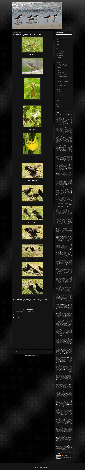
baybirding (65, 455)
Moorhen (66, 307)
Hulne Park (63, 259)
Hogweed (61, 254)
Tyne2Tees (18, 4)
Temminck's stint (69, 409)
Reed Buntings (65, 356)
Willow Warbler (60, 440)
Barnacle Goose (67, 129)
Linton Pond (64, 286)
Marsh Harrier (69, 300)
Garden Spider (58, 221)
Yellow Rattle (64, 446)
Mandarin (59, 299)
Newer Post (15, 351)
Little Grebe (68, 287)
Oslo (70, 322)
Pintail (67, 335)
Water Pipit (60, 423)
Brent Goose (68, 152)
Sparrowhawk (68, 394)
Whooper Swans (68, 436)
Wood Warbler (68, 442)
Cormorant (58, 189)
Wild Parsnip (65, 439)
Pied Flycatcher (66, 331)
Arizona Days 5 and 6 (59, 122)
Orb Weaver (68, 321)
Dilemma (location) (62, 85)
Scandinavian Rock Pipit (61, 375)
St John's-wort (68, 401)
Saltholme (61, 371)
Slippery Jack (58, 387)
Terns (63, 410)
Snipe (57, 391)
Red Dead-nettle (68, 344)
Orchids (61, 322)
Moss (63, 308)
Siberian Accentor (60, 384)
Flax (56, 215)
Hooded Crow (58, 255)
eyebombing (58, 212)
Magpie (57, 297)
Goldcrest (62, 226)
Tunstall (57, 415)
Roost (61, 362)
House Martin (65, 256)
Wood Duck (69, 441)
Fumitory (57, 219)
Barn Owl (59, 129)
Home (32, 351)
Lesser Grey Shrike (67, 278)
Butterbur (69, 159)
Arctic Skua (59, 120)
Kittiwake (70, 268)
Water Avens (70, 422)
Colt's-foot (60, 173)
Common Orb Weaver (60, 181)
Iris (66, 262)
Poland (62, 338)
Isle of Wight (70, 263)
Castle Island (65, 164)
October (60, 53)
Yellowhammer (63, 449)
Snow (61, 391)
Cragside (57, 191)
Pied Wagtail (63, 332)
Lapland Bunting (59, 271)
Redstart (57, 354)
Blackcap (63, 145)
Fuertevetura (64, 218)
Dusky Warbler (60, 203)
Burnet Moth (63, 159)
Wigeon (61, 438)
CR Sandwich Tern (63, 190)
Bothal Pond (68, 151)
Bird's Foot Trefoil (59, 137)
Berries (63, 136)
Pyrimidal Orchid (58, 341)
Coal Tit (69, 169)
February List (64, 212)
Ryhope (67, 370)
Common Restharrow (62, 182)
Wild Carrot (67, 438)
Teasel (63, 409)
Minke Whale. (62, 306)
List (68, 286)
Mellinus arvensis (60, 305)
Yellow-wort (58, 449)
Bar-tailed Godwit (60, 128)
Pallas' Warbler (68, 325)
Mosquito (58, 308)
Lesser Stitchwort (65, 280)
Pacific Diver (65, 324)
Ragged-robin (62, 342)
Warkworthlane (67, 421)
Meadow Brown (68, 303)
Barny (59, 67)
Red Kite (57, 345)
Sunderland (68, 405)
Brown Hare (65, 156)
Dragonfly (58, 200)
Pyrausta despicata (67, 340)
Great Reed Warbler (60, 235)
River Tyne (58, 360)
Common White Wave (67, 185)
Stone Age (59, 404)
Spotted (59, 70)
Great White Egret (68, 236)
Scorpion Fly (63, 376)
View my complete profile (67, 457)
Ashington (65, 123)
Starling (62, 402)
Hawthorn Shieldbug (68, 251)
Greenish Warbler (67, 241)
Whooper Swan (60, 436)
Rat (71, 342)
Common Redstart (68, 181)
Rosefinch (62, 365)
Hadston (63, 248)
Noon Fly (67, 315)
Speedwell (66, 395)
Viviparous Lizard (60, 419)
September (60, 55)
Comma (57, 174)
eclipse (64, 208)
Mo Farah (57, 307)
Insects (57, 262)
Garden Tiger (65, 221)
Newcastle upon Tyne (65, 314)
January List (68, 265)
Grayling (63, 231)
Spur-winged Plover (59, 401)
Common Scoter (64, 183)
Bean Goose (59, 131)
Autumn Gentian (60, 124)
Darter (58, 198)
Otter (61, 323)
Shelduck (69, 379)
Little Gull (58, 288)
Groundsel (69, 247)
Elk (67, 209)
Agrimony (69, 115)
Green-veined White (64, 239)
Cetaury (61, 165)
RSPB (61, 367)
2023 (58, 42)
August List (70, 123)
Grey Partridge (60, 244)
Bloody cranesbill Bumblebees (61, 146)
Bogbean (60, 149)
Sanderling (64, 372)
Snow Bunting (67, 391)
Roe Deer (70, 361)
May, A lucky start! (62, 87)
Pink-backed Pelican (67, 334)
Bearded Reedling (67, 131)
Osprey (57, 323)
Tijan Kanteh (63, 412)
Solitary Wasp (65, 392)
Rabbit (57, 342)
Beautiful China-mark (67, 132)
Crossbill (63, 192)
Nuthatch (57, 320)
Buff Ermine (59, 158)
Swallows (69, 406)
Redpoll (61, 353)
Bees (60, 136)
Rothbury (64, 366)
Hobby (57, 254)
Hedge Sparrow (63, 252)
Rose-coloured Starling (68, 362)
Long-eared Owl (67, 291)
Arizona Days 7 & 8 (68, 122)
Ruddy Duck (65, 368)
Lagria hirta (69, 270)
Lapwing (65, 271)
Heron (58, 253)
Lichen (67, 282)
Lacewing (62, 269)
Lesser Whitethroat (60, 282)
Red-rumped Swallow (61, 352)
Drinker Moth (63, 200)
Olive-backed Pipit (68, 320)
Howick (57, 259)
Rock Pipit (64, 361)
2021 (58, 46)
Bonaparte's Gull (64, 150)
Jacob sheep (58, 265)
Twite (57, 416)
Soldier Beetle (58, 392)
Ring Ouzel (61, 358)
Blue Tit (57, 147)
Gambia (70, 219)
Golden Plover (58, 227)
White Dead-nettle (67, 428)
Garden (69, 220)
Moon (62, 307)
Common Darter (68, 177)
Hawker (62, 251)
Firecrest (69, 214)
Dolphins (62, 199)
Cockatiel (57, 170)
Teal (59, 409)
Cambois (70, 160)
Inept (70, 261)
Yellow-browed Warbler (60, 448)
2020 (58, 48)
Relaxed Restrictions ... (63, 76)
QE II (64, 341)
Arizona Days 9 (58, 123)
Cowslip (62, 189)
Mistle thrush (68, 306)
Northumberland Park (60, 317)
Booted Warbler (60, 151)
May (59, 62)
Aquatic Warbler (69, 119)
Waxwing (57, 424)
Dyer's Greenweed (67, 203)
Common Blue (22, 311)
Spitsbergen (64, 397)
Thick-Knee (61, 411)
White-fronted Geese (60, 431)
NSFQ (69, 318)
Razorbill (62, 343)
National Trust (64, 312)
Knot (58, 269)
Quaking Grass (68, 341)
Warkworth (60, 421)
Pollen (66, 338)
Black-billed (63, 140)
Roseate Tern (68, 363)
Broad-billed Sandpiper (60, 155)
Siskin (69, 385)
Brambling (62, 152)
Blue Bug (69, 146)
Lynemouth (69, 296)
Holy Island (67, 254)
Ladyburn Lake (62, 270)
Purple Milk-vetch (68, 339)
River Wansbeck (63, 360)
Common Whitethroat (60, 186)
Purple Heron (61, 339)
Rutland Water (61, 370)
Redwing (65, 354)
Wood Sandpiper (59, 442)
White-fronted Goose (68, 431)
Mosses (66, 308)
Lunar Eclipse (62, 296)
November (60, 51)
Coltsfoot (64, 173)
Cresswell (68, 191)
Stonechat (64, 404)
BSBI (71, 157)
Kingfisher (65, 268)
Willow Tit (70, 439)
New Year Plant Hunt (61, 313)
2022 (58, 44)
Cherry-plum (59, 167)
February (60, 93)
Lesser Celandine (59, 278)
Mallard (66, 298)
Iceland (69, 260)
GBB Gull (69, 222)
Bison (65, 137)
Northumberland (66, 316)
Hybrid (65, 260)
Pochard (57, 338)
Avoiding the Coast (62, 74)
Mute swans (58, 312)
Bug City (69, 158)
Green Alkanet (68, 237)
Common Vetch (59, 185)
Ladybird (57, 270)
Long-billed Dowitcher (67, 290)
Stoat (71, 403)
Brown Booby (59, 156)
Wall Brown (63, 420)
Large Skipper (28, 311)
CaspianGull (59, 164)
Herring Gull (63, 253)
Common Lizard (59, 180)
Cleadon (64, 169)
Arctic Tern (64, 120)
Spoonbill (70, 397)
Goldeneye (65, 227)
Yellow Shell (70, 446)
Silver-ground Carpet (62, 385)
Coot (63, 188)
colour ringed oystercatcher (66, 170)
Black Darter (58, 138)
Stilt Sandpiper (61, 403)
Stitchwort (67, 403)
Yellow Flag (59, 446)
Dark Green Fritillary (60, 197)
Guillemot (57, 248)
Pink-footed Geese (60, 335)
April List (63, 119)
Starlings (66, 402)
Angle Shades (58, 119)
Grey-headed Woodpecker (66, 246)
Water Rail (67, 423)
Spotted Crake (62, 398)
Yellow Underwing (60, 447)
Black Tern (65, 139)
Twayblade (69, 415)
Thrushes (57, 412)
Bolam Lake (66, 149)
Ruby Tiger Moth (66, 367)
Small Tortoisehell (68, 388)
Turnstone (62, 415)
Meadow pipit (59, 304)
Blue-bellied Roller (63, 147)
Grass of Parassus (64, 229)
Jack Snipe (64, 264)
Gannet (65, 220)
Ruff (63, 369)
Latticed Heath (63, 273)
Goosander (65, 228)
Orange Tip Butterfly (60, 321)
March (59, 91)
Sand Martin (58, 372)
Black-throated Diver (64, 142)
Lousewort (66, 295)
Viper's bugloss (69, 418)
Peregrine (69, 329)
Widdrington (60, 437)
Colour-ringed (68, 172)
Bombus (58, 150)
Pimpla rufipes (69, 333)
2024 (58, 41)
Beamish (70, 130)
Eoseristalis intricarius (61, 210)
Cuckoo (68, 192)
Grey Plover (58, 245)
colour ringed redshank (60, 172)
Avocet (66, 124)
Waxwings (63, 424)
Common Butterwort (64, 175)
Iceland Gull (58, 261)
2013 (58, 108)
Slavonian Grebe (67, 386)
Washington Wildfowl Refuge (61, 422)
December (60, 50)
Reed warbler (63, 357)
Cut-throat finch (68, 194)
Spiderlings (62, 396)
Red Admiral (67, 343)
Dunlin (65, 202)
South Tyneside (69, 393)
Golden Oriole (68, 226)
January (60, 94)
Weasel (69, 424)
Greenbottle (64, 240)
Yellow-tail (69, 448)
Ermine (69, 210)
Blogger (49, 467)
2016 (58, 102)
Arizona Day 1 (70, 120)
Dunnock (70, 202)
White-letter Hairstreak (61, 432)
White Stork (58, 429)
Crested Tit (58, 192)
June (59, 60)
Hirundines (69, 253)
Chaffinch (57, 166)
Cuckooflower (58, 193)
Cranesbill (62, 191)
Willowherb (67, 440)
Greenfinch (70, 240)
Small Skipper (61, 388)
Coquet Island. (68, 188)
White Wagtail (63, 429)
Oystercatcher (58, 324)
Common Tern (63, 184)
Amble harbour (67, 118)
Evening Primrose (67, 211)
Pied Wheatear (69, 332)
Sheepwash (63, 379)
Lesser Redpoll (59, 279)
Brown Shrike (67, 157)
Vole (66, 419)
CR (66, 189)
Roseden (57, 365)
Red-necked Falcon (65, 350)
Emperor (70, 209)
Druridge (70, 200)
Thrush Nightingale (68, 411)
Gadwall (62, 219)
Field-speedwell (58, 214)
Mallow (71, 298)
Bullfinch (57, 159)
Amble (61, 118)
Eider (64, 209)
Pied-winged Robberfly (61, 333)
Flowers (60, 215)
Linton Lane (58, 286)
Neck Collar (70, 312)
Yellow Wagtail (34, 311)
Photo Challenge (66, 330)
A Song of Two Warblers (63, 81)
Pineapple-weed (59, 334)
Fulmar (69, 218)
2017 (58, 100)
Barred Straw (58, 130)
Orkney (66, 322)
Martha (57, 303)
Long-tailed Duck (59, 294)
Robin (58, 361)
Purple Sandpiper (59, 340)
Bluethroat (69, 148)
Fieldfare (64, 214)
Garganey (63, 222)
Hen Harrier (70, 252)
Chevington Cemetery (67, 167)
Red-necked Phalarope (67, 351)
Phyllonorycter (58, 331)
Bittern (69, 137)
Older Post (49, 351)
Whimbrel (70, 427)
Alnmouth (69, 117)
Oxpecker (69, 323)
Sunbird (62, 405)
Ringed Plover (63, 359)
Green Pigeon (58, 238)
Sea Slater (69, 376)
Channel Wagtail (69, 166)
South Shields (63, 393)
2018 (58, 98)
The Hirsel (67, 410)
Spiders (67, 396)
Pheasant (57, 330)
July (59, 59)
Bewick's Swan (68, 136)
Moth (70, 308)
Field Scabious (68, 213)
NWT (62, 320)
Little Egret (61, 287)
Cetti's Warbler (68, 165)
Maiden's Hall (68, 297)
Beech (57, 136)
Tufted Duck (68, 414)
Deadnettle (69, 198)
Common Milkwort (67, 180)
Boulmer (57, 152)
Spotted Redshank (67, 400)
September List (61, 378)
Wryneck (70, 445)
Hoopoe (64, 255)
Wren (66, 445)
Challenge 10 (63, 166)
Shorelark (61, 381)
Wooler (62, 445)
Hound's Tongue (58, 256)
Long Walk (60, 83)
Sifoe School (66, 384)
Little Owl (63, 288)
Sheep (58, 379)
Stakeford (57, 402)
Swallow (63, 406)
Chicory (57, 168)
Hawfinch (57, 251)
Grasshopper (63, 230)
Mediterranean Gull (68, 304)
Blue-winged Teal (63, 148)
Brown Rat (61, 157)
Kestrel (59, 268)
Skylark (60, 386)
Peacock (57, 327)
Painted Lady (61, 325)
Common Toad (69, 184)
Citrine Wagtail (58, 169)
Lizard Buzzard (58, 290)
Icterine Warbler (65, 261)
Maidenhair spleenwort (60, 298)
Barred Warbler (65, 130)
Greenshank (63, 242)
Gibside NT (58, 223)
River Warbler (70, 360)
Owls (65, 323)
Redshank (68, 353)
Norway (64, 318)
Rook (58, 362)
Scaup (69, 375)
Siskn (57, 386)
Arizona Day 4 (59, 121)
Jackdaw (69, 264)
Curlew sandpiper (60, 194)
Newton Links (59, 315)
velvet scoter (62, 418)
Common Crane (59, 177)
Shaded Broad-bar (68, 378)
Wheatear (64, 427)
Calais (66, 160)
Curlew (71, 193)
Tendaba (58, 410)
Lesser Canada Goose (67, 277)
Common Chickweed (66, 176)
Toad (67, 412)
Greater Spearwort (61, 237)
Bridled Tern (62, 154)
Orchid (57, 322)
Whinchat (59, 428)
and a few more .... (62, 78)
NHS (63, 315)
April (59, 89)
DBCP (62, 198)
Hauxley (68, 249)
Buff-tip (64, 158)
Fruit (58, 218)
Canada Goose (65, 161)
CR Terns (69, 190)
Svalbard (57, 406)
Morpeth (70, 307)
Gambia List (60, 220)
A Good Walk (61, 72)
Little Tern (69, 289)
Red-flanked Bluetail (65, 349)
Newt (71, 314)
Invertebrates (62, 262)
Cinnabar (69, 168)
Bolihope (70, 149)
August (60, 57)
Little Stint (63, 289)
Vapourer (57, 418)
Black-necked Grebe (62, 141)
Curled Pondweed (65, 193)
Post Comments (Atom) (34, 355)
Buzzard (62, 160)
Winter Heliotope (62, 441)
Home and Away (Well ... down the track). (63, 65)
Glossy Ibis (70, 223)
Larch (61, 272)
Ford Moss (70, 215)
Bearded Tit (58, 132)
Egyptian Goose (59, 209)
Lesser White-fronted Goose (65, 281)
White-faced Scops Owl (66, 430)
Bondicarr (70, 150)
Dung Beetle (60, 202)
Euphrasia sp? (58, 211)
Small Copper (65, 387)
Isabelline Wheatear (63, 263)
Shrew (59, 69)
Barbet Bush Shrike (69, 128)
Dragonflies (68, 199)
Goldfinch (70, 227)
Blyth (57, 149)
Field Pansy (62, 213)
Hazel (58, 252)
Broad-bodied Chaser (68, 155)
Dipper (57, 199)
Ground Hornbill (58, 247)
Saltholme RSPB (68, 371)
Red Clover (62, 344)
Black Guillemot (65, 138)
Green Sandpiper (65, 238)
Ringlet (70, 359)
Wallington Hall (69, 420)
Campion (59, 161)
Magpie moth (62, 297)
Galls (66, 219)
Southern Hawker (60, 394)
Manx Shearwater (66, 299)
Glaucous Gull (63, 223)
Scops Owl (58, 376)
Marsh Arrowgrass (62, 300)
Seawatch (57, 377)
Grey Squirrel (65, 245)
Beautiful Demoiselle (59, 133)
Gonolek (59, 228)
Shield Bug (66, 380)
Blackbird (17, 311)
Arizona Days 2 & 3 (67, 121)
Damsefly (63, 195)
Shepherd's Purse (59, 380)
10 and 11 (58, 114)
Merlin (66, 305)
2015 (58, 104)
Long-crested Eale (59, 291)
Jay (71, 265)
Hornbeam (69, 255)
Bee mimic (67, 133)
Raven (58, 343)
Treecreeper (58, 414)
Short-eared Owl (60, 383)
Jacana (58, 264)
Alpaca (57, 118)
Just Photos (60, 79)
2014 (58, 106)
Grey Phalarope (68, 244)
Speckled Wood (59, 395)
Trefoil (63, 414)
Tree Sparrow (67, 413)
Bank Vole (62, 127)
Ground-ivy (64, 247)
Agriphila (57, 117)
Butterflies (57, 160)
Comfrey (69, 173)
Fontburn (65, 215)
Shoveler (66, 383)
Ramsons (67, 342)
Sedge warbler (64, 377)
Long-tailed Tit (59, 295)
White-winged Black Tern (66, 433)
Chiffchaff (63, 168)
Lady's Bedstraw (68, 269)
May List (61, 303)
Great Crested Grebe (66, 232)
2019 (58, 97)
